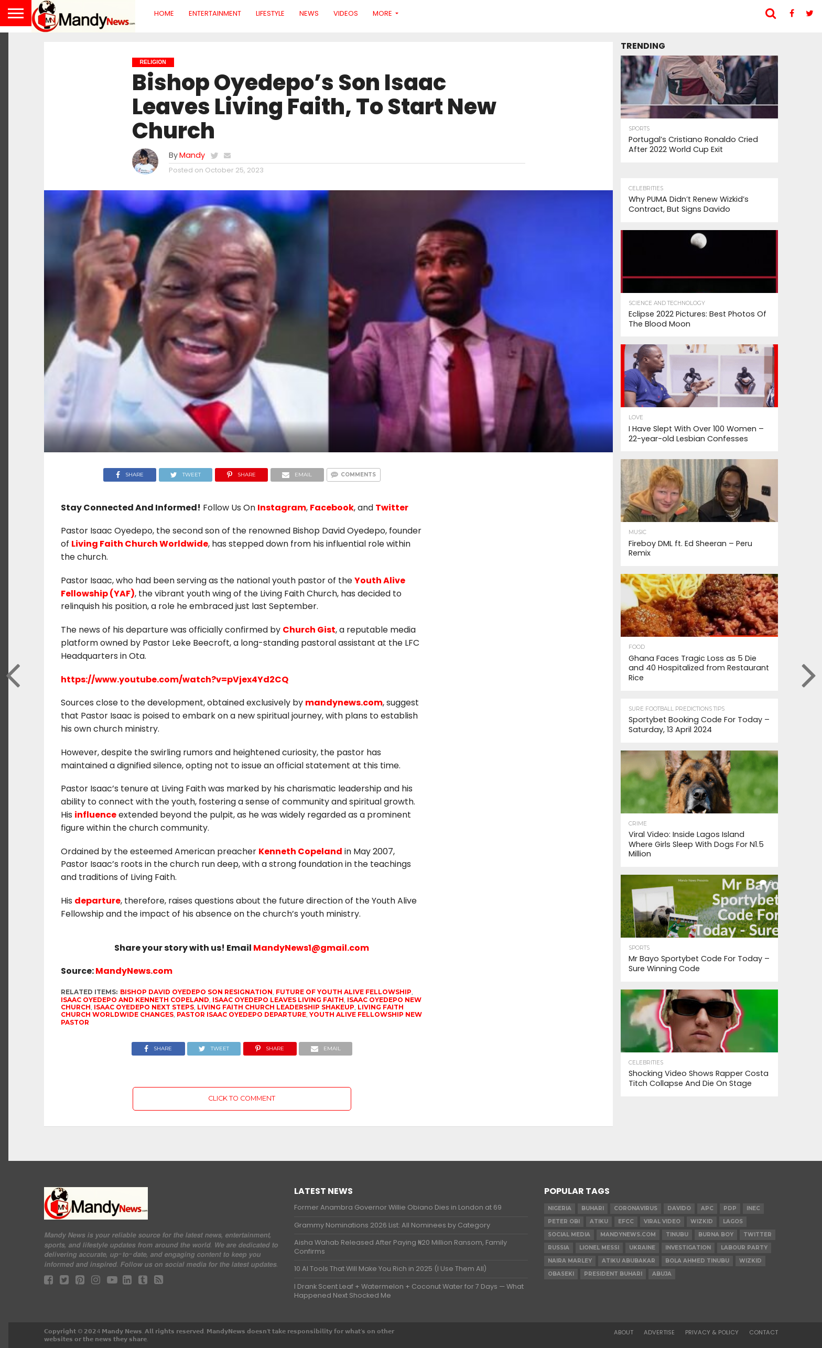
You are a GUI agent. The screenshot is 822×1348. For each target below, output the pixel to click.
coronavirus (635, 1208)
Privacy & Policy (712, 1332)
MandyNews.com (133, 971)
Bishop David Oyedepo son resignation (196, 992)
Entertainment (215, 13)
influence (95, 815)
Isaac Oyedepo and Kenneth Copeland (135, 1000)
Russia (558, 1247)
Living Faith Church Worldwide (139, 544)
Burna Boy (715, 1234)
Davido (679, 1208)
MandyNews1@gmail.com (311, 948)
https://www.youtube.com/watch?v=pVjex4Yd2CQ (174, 679)
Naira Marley (570, 1260)
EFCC (626, 1221)
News (309, 13)
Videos (345, 13)
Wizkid (750, 1260)
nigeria (559, 1208)
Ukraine (642, 1247)
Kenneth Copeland (300, 851)
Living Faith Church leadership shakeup (275, 1007)
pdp (730, 1208)
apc (707, 1208)
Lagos (733, 1221)
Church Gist (309, 630)
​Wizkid (701, 1221)
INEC (753, 1208)
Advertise (659, 1332)
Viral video (662, 1221)
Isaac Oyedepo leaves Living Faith (278, 1000)
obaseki (561, 1273)
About (623, 1332)
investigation (688, 1247)
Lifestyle (270, 13)
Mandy (192, 155)
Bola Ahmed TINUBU (697, 1260)
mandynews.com (344, 703)
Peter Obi (564, 1221)
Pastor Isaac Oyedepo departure (241, 1014)
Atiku (599, 1221)
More (382, 13)
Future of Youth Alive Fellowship (344, 992)
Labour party (744, 1247)
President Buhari (613, 1273)
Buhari (592, 1208)
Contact (763, 1332)
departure (97, 901)
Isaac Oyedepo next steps (144, 1007)
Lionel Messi (599, 1247)
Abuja (662, 1273)
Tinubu (677, 1234)
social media (569, 1234)
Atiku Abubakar (628, 1260)
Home (164, 13)
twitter (757, 1234)
